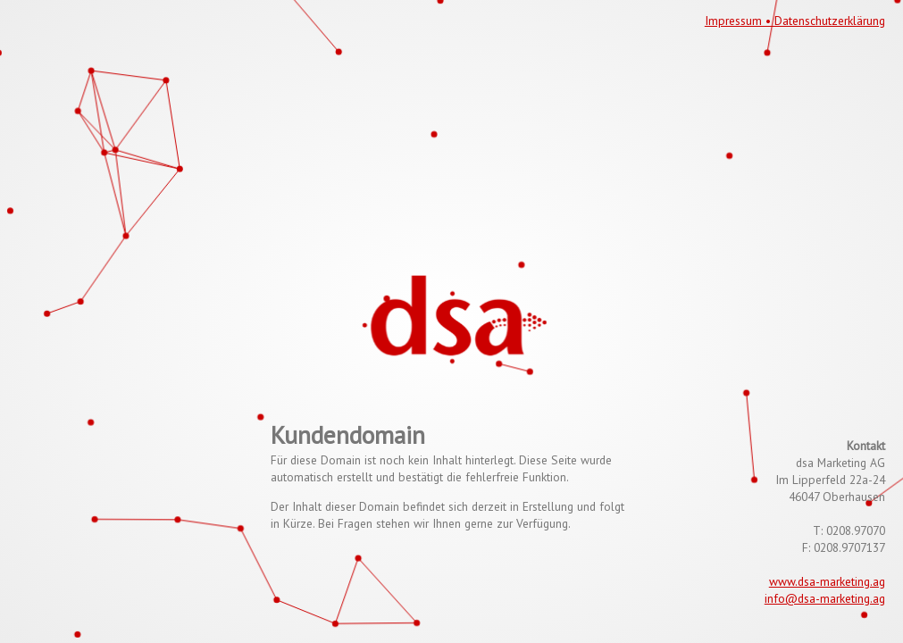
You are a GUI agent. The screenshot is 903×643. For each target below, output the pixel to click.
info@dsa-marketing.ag (825, 598)
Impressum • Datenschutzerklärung (795, 21)
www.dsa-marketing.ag (827, 581)
